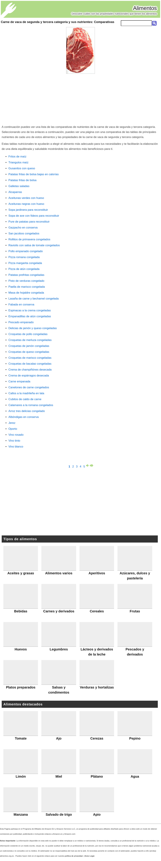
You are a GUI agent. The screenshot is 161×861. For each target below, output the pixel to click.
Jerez (11, 422)
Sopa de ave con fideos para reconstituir (33, 215)
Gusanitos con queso (21, 168)
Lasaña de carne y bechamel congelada (33, 298)
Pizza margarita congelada (25, 263)
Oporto (12, 428)
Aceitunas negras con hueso (26, 203)
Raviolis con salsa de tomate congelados (34, 245)
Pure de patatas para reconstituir (28, 221)
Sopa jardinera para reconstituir (28, 209)
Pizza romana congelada (24, 257)
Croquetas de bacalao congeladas (29, 363)
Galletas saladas (18, 186)
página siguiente (88, 465)
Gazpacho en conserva (23, 227)
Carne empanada (19, 381)
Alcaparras (15, 192)
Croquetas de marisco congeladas (29, 357)
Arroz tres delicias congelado (26, 411)
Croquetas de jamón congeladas (28, 346)
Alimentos (145, 8)
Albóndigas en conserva (23, 417)
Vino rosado (15, 434)
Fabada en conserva (21, 304)
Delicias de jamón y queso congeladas (32, 328)
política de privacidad (74, 856)
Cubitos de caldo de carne (24, 399)
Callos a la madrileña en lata (26, 393)
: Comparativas (57, 22)
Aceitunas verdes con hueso (26, 198)
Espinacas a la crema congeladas (29, 310)
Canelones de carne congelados (28, 387)
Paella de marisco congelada (26, 286)
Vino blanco (15, 446)
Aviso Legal (89, 856)
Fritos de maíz (17, 156)
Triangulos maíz (18, 162)
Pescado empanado (21, 322)
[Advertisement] (80, 99)
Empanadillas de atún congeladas (29, 316)
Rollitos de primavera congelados (29, 239)
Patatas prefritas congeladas (26, 275)
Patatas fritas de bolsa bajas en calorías (33, 174)
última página (91, 465)
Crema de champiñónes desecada (30, 369)
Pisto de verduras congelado (26, 280)
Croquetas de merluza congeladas (30, 340)
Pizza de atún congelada (23, 269)
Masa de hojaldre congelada (26, 292)
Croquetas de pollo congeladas (27, 334)
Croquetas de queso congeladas (28, 351)
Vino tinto (14, 440)
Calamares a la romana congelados (30, 405)
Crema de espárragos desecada (28, 375)
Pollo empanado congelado (25, 251)
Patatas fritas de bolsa (22, 180)
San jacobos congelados (23, 233)
